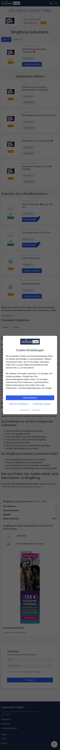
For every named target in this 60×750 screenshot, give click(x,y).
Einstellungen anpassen (42, 404)
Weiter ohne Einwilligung (18, 404)
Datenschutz (25, 410)
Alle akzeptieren (30, 398)
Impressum (35, 410)
